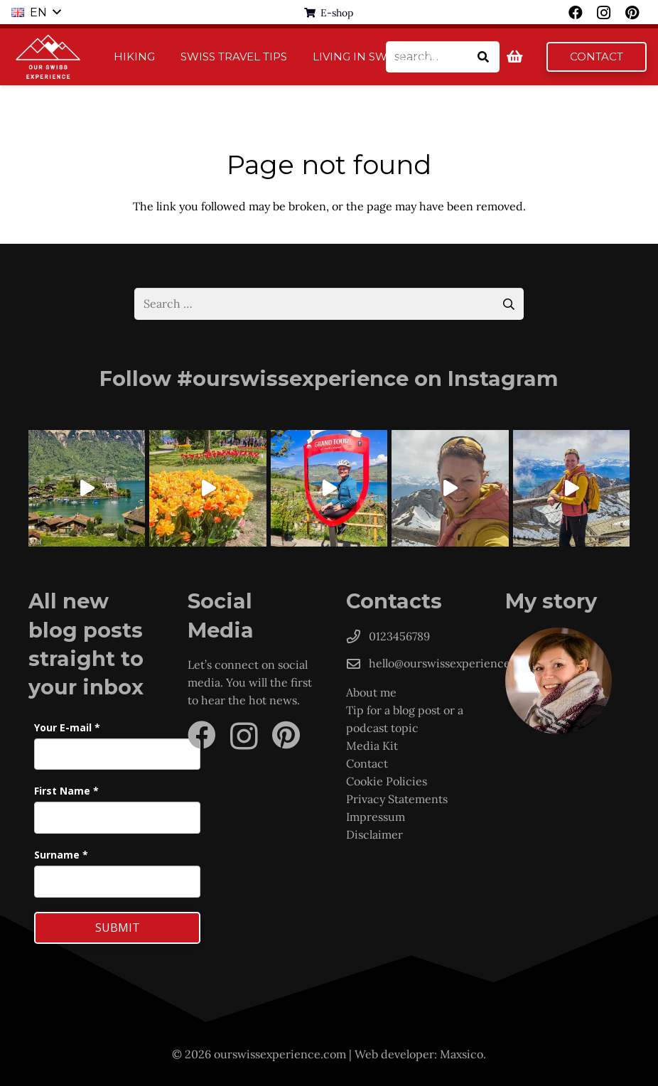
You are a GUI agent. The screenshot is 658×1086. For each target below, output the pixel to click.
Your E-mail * (67, 727)
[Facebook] (202, 735)
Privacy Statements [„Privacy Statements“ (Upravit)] (397, 799)
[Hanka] (567, 681)
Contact (367, 763)
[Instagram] (244, 736)
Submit (117, 927)
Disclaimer (374, 834)
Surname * (61, 854)
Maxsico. (463, 1054)
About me (371, 692)
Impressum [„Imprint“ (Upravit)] (375, 817)
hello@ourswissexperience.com (452, 663)
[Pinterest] (286, 735)
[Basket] (515, 56)
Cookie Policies (388, 781)
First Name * (66, 790)
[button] (36, 12)
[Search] (484, 57)
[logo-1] (48, 57)
